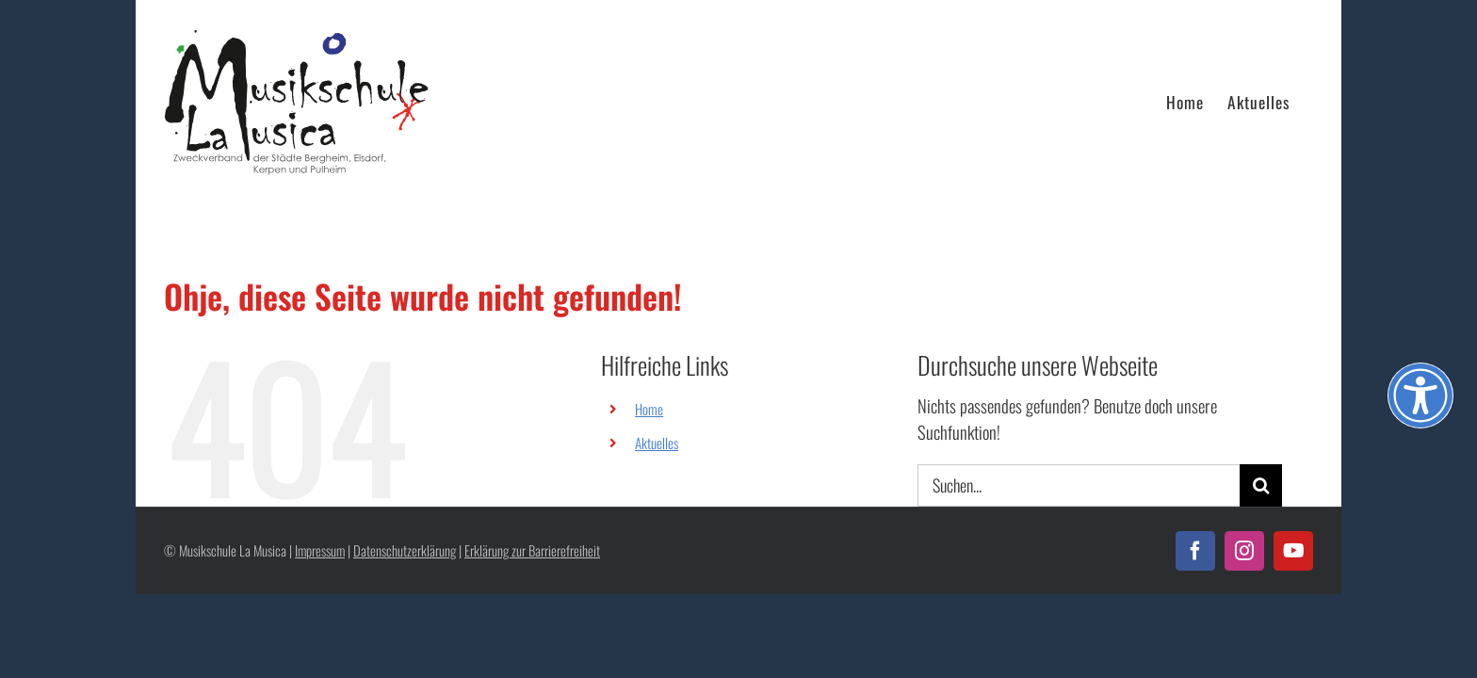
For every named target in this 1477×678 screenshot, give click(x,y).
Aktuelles (656, 442)
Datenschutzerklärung (404, 550)
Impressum (320, 550)
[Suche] (1261, 485)
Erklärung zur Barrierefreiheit (532, 550)
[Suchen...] (1078, 485)
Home (649, 408)
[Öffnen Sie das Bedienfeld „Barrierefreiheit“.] (1420, 395)
